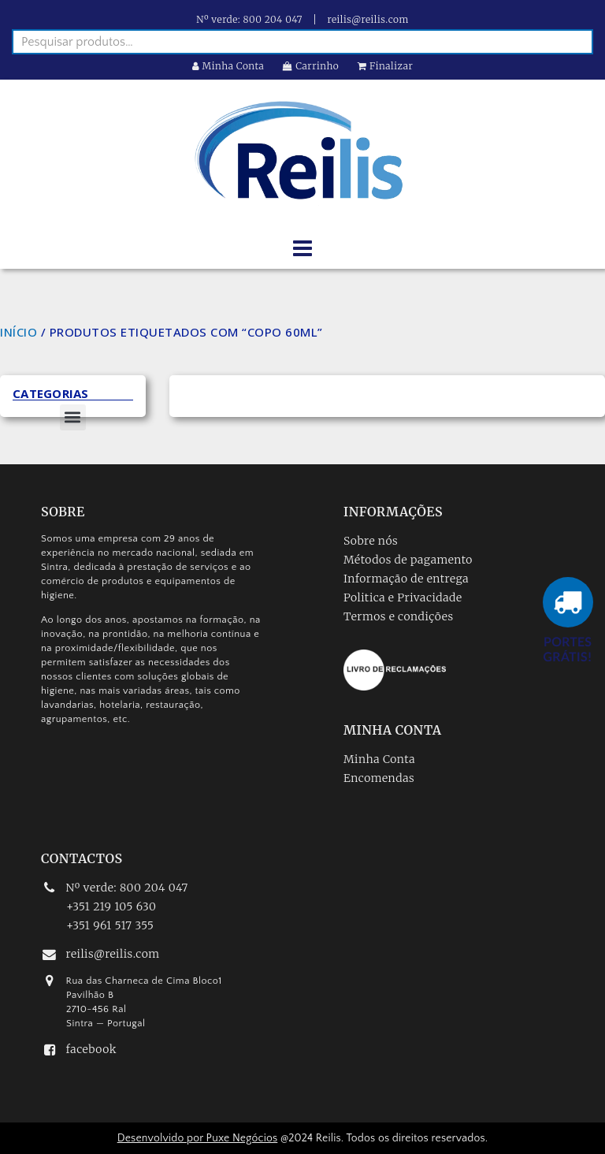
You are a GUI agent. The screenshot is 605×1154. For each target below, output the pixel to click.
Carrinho (311, 66)
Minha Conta (228, 66)
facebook (91, 1049)
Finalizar (385, 66)
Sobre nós (370, 541)
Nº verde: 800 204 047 (249, 19)
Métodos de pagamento (408, 560)
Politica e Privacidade (402, 597)
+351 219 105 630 (111, 906)
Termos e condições (398, 616)
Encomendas (378, 778)
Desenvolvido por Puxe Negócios (197, 1138)
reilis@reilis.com (368, 19)
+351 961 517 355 (110, 925)
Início (18, 332)
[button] (73, 417)
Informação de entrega (406, 578)
